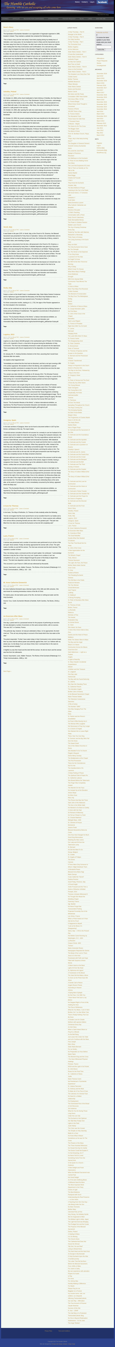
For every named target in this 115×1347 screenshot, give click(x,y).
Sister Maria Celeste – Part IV (77, 57)
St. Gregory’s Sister (74, 375)
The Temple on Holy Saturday (77, 1131)
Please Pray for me (74, 1288)
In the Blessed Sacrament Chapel (78, 694)
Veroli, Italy (7, 227)
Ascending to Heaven (74, 988)
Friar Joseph (72, 1042)
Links (90, 19)
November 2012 (102, 126)
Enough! (70, 276)
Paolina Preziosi (73, 879)
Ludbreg (70, 592)
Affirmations (100, 58)
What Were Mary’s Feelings (76, 271)
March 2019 (100, 78)
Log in (92, 2)
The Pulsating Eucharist (75, 575)
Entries (100, 148)
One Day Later (72, 674)
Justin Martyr (72, 1126)
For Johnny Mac (73, 1281)
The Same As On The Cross (77, 126)
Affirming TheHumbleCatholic (77, 1298)
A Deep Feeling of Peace (76, 773)
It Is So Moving (72, 1236)
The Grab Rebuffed (74, 536)
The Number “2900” (74, 706)
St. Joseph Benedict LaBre (76, 309)
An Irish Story (72, 1027)
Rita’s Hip (71, 798)
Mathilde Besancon (74, 81)
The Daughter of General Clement (78, 143)
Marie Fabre (72, 1054)
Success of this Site (74, 1308)
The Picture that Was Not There (78, 800)
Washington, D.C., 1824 (75, 938)
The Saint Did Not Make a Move (78, 975)
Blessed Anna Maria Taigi (76, 872)
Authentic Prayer (73, 59)
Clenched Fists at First (75, 1212)
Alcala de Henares (74, 582)
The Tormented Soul (74, 44)
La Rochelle (71, 610)
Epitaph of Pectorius (74, 153)
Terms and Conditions (64, 1331)
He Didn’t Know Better (75, 412)
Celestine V (71, 197)
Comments (102, 150)
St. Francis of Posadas (75, 323)
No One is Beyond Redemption (78, 1318)
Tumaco (70, 945)
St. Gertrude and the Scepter (77, 469)
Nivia (69, 714)
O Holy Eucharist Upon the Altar (78, 1256)
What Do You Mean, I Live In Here (78, 1010)
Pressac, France (73, 1064)
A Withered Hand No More (76, 1182)
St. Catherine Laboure (75, 778)
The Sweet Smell (73, 743)
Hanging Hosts (72, 333)
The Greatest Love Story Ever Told (79, 74)
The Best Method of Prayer (76, 188)
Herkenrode (71, 677)
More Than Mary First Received (78, 289)
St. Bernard (71, 847)
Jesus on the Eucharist (75, 69)
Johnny (70, 990)
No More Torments (74, 1207)
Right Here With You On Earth (77, 326)
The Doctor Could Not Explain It (78, 1150)
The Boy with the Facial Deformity (78, 679)
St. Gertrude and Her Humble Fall (78, 493)
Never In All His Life (74, 420)
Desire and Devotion (74, 89)
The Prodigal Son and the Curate (78, 1224)
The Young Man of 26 (74, 390)
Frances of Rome (73, 109)
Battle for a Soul (73, 1133)
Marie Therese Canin (74, 1079)
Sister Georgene (73, 388)
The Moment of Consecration (77, 294)
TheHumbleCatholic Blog (76, 1315)
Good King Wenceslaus (75, 837)
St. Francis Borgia (73, 101)
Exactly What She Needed (76, 538)
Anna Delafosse (73, 274)
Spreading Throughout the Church (78, 405)
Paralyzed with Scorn (74, 1195)
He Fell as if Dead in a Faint (77, 815)
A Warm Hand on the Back (76, 965)
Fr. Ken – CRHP (73, 1310)
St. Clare (71, 625)
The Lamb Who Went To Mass (77, 336)
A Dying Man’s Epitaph (75, 992)
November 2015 (102, 104)
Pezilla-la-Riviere (73, 573)
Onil (69, 378)
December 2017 (102, 88)
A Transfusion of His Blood (76, 973)
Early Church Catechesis (76, 217)
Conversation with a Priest (76, 215)
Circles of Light (72, 1190)
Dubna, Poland (72, 1231)
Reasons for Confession (34, 19)
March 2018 (100, 83)
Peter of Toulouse (73, 348)
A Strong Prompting (74, 597)
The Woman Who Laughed (76, 724)
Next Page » (7, 671)
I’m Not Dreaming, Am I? (75, 1153)
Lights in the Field (73, 1123)
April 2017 (100, 90)
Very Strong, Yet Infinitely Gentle (78, 1214)
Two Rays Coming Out (75, 407)
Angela (70, 657)
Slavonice (71, 701)
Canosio (70, 862)
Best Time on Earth (74, 64)
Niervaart (71, 331)
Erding (70, 299)
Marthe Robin (72, 425)
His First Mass (72, 311)
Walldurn (71, 637)
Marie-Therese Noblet (75, 696)
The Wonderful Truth (74, 116)
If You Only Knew (73, 254)
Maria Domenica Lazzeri (75, 202)
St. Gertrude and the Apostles (77, 440)
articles (16, 19)
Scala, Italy (7, 288)
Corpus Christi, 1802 (74, 943)
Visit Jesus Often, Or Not (76, 99)
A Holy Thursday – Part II (76, 37)
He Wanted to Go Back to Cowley (78, 807)
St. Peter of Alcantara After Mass (78, 600)
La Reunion (71, 941)
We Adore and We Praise (76, 94)
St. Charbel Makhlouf (74, 817)
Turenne (70, 398)
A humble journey (73, 1259)
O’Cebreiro (71, 540)
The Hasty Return (73, 422)
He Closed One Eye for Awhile (77, 1148)
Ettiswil (70, 667)
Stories (5, 19)
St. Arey (70, 570)
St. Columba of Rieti (74, 533)
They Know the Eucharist (76, 183)
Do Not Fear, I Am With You (76, 995)
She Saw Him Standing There (77, 684)
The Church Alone (73, 1239)
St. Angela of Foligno (74, 857)
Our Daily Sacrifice (74, 39)
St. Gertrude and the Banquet (77, 459)
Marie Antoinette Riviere (75, 948)
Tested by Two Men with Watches (78, 232)
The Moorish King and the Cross (78, 1057)
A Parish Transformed (75, 360)
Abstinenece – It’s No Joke (76, 1320)
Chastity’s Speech (73, 449)
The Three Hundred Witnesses (77, 1145)
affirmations (53, 19)
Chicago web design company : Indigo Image (63, 1344)
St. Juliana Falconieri (74, 1086)
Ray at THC (16, 30)
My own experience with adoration (78, 1271)
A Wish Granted (73, 291)
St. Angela (71, 363)
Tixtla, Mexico (72, 558)
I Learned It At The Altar (75, 257)
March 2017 (100, 92)
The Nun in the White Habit (76, 805)
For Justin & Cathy (74, 1268)
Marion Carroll (72, 91)
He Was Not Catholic (74, 62)
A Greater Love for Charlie (76, 1019)
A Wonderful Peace (74, 869)
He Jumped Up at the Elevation (78, 790)
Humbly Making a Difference (77, 1283)
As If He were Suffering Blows (77, 1180)
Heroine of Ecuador (74, 210)
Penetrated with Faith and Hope (78, 958)
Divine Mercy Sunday (74, 756)
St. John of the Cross (74, 548)
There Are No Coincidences (76, 763)
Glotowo (70, 578)
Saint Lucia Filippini (74, 321)
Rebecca (71, 612)
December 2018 (102, 81)
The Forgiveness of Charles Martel (79, 417)
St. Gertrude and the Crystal (77, 442)
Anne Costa (71, 568)
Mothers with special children (77, 1022)
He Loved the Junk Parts (75, 151)
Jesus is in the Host (74, 955)
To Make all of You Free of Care (78, 1091)
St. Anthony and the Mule (76, 1089)
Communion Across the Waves (77, 647)
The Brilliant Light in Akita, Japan (78, 1219)
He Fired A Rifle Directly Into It (77, 721)
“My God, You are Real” (75, 1246)
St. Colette (71, 854)
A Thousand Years (73, 121)
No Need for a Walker (75, 1096)
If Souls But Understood (75, 54)
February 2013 (101, 123)
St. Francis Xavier (73, 338)
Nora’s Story (8, 27)
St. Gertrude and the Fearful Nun (78, 454)
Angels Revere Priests (75, 985)
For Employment (73, 1101)
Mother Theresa (73, 79)
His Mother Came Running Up (77, 936)
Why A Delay (72, 266)
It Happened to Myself (75, 923)
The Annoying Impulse (75, 410)
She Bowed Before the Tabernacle (79, 780)
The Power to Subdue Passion (77, 222)
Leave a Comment (24, 30)
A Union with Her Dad (75, 810)
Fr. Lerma (71, 328)
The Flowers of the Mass (75, 1143)
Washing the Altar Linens (76, 840)
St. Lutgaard (72, 672)
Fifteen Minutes (73, 84)
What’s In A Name (73, 645)
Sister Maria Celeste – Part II (77, 72)
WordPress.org (101, 153)
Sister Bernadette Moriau (76, 220)
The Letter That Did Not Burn (77, 1261)
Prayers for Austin (73, 1273)
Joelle (70, 1076)
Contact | (85, 2)
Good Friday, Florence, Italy (76, 882)
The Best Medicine (74, 1192)
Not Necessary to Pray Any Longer (79, 726)
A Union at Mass (73, 286)
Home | (77, 2)
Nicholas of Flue (73, 615)
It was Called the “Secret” (76, 877)
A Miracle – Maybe (74, 124)
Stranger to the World (74, 34)
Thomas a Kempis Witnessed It (78, 894)
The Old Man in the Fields (76, 580)
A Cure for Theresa (10, 506)
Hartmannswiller (73, 395)
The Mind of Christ (74, 131)
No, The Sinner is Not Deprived (78, 252)
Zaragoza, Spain (9, 420)
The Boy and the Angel (75, 642)
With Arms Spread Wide (75, 279)
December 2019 (102, 73)
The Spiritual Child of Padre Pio (78, 775)
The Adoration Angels (74, 689)
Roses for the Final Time (75, 1071)
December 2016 (102, 95)
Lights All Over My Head (75, 968)
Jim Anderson (72, 1108)
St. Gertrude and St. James (76, 452)
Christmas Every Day (74, 1024)
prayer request (69, 19)
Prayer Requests (102, 61)
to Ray (70, 1276)
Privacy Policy (48, 1331)
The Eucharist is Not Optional (77, 1118)
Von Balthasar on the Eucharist (78, 158)
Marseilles (71, 318)
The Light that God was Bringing (78, 1222)
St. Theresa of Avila (74, 605)
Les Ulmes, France (74, 916)
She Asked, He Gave (74, 627)
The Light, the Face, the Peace (77, 563)
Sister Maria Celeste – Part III (77, 67)
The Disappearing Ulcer (75, 341)
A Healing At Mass (73, 1234)
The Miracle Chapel (74, 555)
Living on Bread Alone (75, 1249)
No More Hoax (72, 795)
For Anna (71, 1278)
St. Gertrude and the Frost (76, 506)
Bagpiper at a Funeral (75, 1291)
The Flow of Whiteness (75, 1007)
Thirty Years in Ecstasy (75, 237)
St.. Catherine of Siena (75, 1074)
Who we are (100, 19)
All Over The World (74, 402)
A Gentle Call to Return (75, 983)
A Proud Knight (72, 884)
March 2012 (100, 135)
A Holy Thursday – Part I (75, 42)
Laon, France (8, 536)
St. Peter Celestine (74, 343)
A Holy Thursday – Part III (76, 32)
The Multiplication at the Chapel (78, 758)
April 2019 (100, 76)
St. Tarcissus (72, 400)
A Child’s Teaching (74, 212)
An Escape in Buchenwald (76, 1254)
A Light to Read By (74, 659)
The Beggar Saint (73, 129)
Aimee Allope (72, 793)
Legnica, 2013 (8, 334)
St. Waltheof (72, 595)
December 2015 (102, 102)
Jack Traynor (72, 590)
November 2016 (102, 97)
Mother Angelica (73, 47)
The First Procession (74, 760)
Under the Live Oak (74, 1116)
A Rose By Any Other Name (77, 383)
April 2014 (100, 111)
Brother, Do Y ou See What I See (78, 1012)
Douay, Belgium (73, 852)
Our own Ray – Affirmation (76, 1301)
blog (82, 19)
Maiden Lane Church (74, 225)
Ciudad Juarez (72, 77)
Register (99, 143)
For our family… (73, 1049)
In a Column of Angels (75, 729)
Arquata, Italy (72, 185)
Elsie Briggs (71, 175)
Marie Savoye (72, 874)
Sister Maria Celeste (74, 86)
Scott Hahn (71, 200)
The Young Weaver (74, 385)
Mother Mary (72, 1209)
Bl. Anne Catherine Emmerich (15, 582)
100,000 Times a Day (74, 111)
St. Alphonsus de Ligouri (75, 970)
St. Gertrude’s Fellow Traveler (77, 491)
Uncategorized (101, 65)
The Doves (71, 859)
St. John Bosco (73, 1069)
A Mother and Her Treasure (76, 669)
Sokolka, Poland (9, 92)
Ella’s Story (71, 1044)
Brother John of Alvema (75, 691)
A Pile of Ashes (72, 704)
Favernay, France (73, 901)
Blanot (70, 301)
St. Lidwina (71, 682)
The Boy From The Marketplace (78, 296)
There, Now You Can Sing (76, 736)
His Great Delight (73, 1177)
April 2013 (100, 118)
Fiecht (70, 602)
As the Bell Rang (73, 1034)
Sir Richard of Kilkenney (75, 812)
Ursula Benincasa (73, 587)
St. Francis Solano (74, 114)
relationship (71, 1099)
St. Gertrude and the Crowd (76, 457)
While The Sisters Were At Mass (78, 640)
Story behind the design (103, 14)
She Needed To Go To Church (77, 751)
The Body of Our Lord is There (77, 953)
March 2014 (100, 114)
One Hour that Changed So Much (78, 835)
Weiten (70, 304)
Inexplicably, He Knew (75, 393)
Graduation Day (73, 620)
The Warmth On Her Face (76, 788)
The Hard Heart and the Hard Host (79, 1251)
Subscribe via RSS (102, 32)
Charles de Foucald (74, 178)
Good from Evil (72, 649)
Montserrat (71, 825)
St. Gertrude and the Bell (76, 462)
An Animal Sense (73, 622)
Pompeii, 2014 (72, 892)
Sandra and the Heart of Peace (78, 635)
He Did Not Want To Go (75, 850)
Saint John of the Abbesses (76, 803)
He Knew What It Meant (75, 1136)
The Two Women (73, 585)
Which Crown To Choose (76, 269)
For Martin (71, 1286)
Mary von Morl (72, 244)
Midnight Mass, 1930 (74, 820)
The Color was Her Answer (76, 1128)
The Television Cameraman (76, 699)
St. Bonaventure (73, 346)
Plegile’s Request (73, 753)
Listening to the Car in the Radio (78, 190)
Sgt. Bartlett (71, 904)
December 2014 (102, 107)
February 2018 (101, 85)
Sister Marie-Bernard (74, 1047)
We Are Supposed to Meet (76, 1217)
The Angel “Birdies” (74, 1323)
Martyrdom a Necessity (75, 235)
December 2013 (102, 116)
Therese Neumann (74, 560)
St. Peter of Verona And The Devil (78, 380)
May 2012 (100, 133)
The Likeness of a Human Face (78, 1094)
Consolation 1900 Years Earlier (78, 96)
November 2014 (102, 109)
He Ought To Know (74, 259)
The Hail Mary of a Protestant (77, 1313)
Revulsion (71, 156)
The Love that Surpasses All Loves (79, 165)
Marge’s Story (72, 415)
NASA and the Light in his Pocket (78, 1066)
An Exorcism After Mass (13, 616)
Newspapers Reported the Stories (78, 950)
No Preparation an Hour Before (78, 1052)
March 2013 (100, 121)
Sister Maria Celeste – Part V (77, 52)
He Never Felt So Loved (75, 1155)
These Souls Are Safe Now (76, 119)
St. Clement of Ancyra (75, 822)
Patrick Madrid (72, 173)
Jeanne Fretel (72, 827)
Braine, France (72, 607)
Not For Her (71, 765)
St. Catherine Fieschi (74, 687)
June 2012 (100, 130)
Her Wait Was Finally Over (76, 1121)
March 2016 (100, 99)
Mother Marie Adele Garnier (76, 565)
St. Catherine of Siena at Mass (77, 306)
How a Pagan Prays (74, 427)
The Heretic (71, 617)
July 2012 (100, 128)
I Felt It (70, 180)
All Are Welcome (73, 49)
